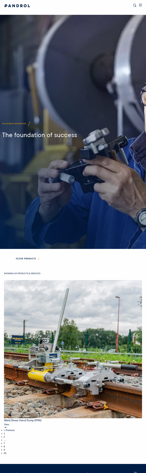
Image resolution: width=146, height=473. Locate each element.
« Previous (9, 422)
